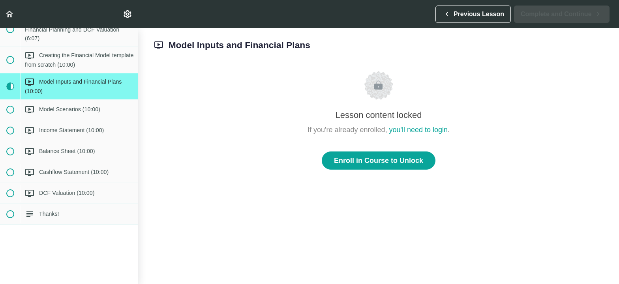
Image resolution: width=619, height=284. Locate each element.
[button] (10, 14)
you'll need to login (418, 130)
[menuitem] (128, 14)
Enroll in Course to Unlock (378, 160)
